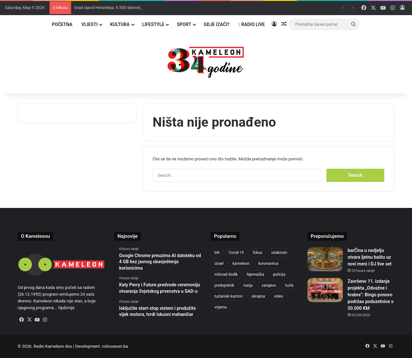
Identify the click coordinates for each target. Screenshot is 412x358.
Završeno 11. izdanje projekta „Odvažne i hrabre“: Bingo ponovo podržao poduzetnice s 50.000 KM (370, 295)
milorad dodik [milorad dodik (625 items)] (226, 274)
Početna (62, 24)
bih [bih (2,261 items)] (217, 252)
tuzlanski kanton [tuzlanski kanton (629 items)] (228, 296)
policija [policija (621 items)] (279, 274)
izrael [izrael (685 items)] (219, 263)
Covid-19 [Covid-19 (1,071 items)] (236, 252)
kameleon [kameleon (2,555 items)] (241, 263)
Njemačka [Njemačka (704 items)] (255, 274)
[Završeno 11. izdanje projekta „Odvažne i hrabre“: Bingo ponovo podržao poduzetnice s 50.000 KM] (325, 290)
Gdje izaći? (216, 24)
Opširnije (66, 307)
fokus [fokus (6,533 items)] (257, 252)
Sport (184, 24)
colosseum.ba (115, 346)
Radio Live (252, 24)
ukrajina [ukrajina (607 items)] (258, 296)
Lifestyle (153, 24)
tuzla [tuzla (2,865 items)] (289, 285)
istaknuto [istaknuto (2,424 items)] (279, 252)
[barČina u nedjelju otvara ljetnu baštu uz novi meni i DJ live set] (325, 259)
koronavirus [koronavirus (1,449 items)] (268, 263)
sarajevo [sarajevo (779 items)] (269, 285)
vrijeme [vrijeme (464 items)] (220, 307)
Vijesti (89, 24)
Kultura (119, 24)
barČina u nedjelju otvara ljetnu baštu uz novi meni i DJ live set (370, 257)
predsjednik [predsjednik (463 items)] (224, 285)
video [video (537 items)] (278, 296)
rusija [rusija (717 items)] (248, 285)
